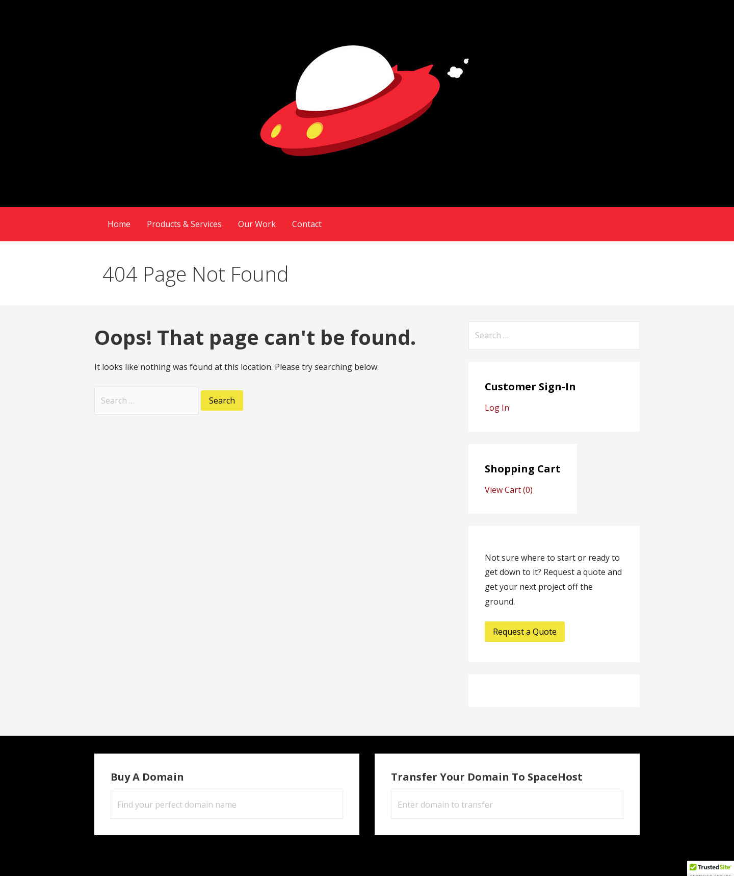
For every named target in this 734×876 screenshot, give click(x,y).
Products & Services (184, 224)
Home (119, 224)
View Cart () (509, 489)
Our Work (257, 224)
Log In (497, 407)
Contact (307, 224)
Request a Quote (525, 631)
